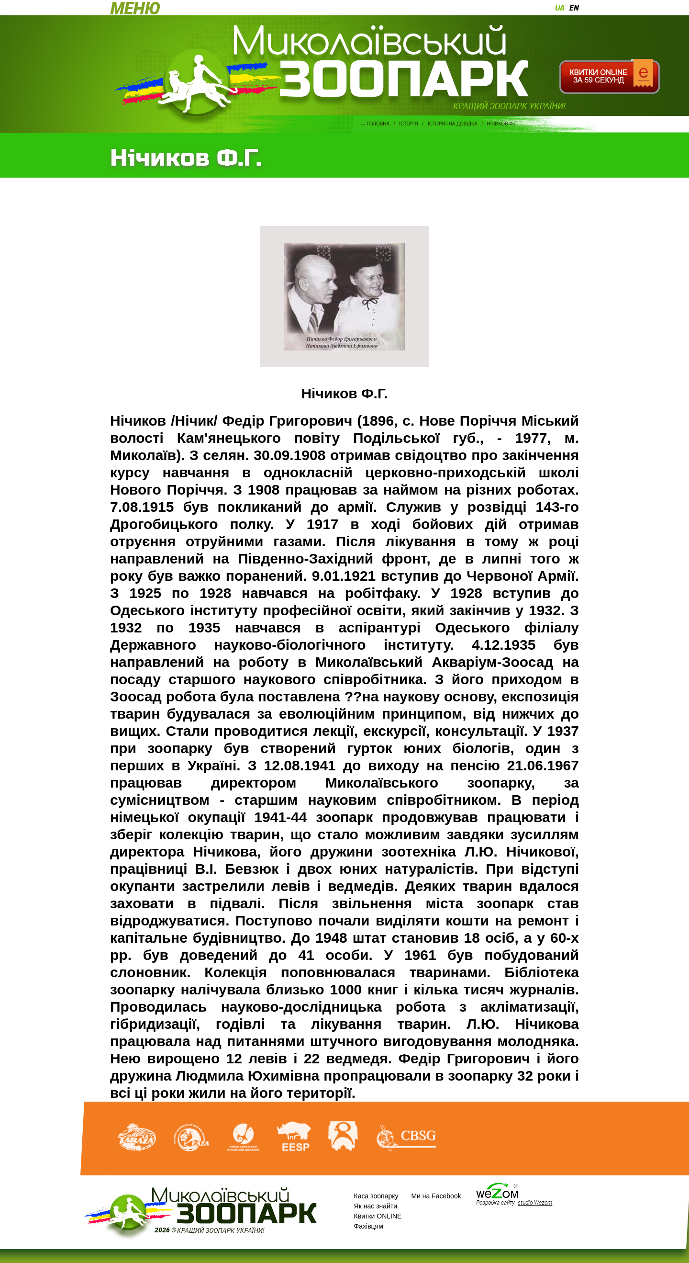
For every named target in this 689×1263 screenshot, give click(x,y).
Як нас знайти (376, 1206)
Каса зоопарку (376, 1196)
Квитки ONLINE (378, 1216)
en (574, 7)
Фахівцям (368, 1226)
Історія (408, 123)
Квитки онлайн (609, 76)
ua (560, 7)
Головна (378, 123)
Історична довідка (453, 123)
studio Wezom (535, 1202)
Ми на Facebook (436, 1196)
